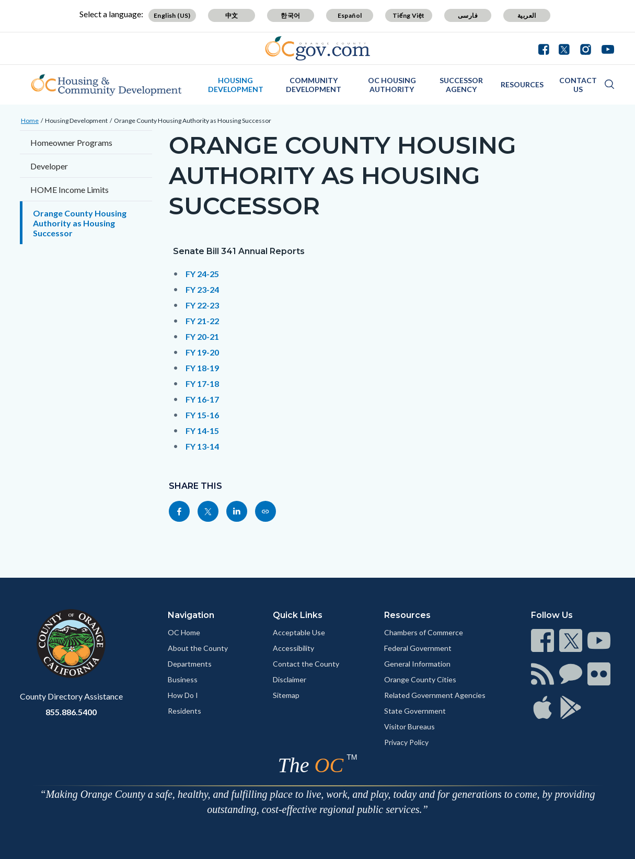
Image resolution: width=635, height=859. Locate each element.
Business (183, 679)
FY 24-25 (202, 274)
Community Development (313, 85)
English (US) (172, 15)
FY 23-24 (202, 289)
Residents (184, 710)
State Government (415, 710)
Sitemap (286, 695)
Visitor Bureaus (409, 726)
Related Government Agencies (435, 695)
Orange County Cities (420, 679)
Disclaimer (289, 679)
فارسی (468, 15)
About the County (198, 648)
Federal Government (418, 648)
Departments (190, 663)
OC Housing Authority (392, 85)
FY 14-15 (202, 431)
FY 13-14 (202, 446)
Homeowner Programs (71, 142)
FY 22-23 (202, 305)
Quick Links (297, 615)
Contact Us (578, 85)
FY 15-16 (202, 415)
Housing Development (235, 85)
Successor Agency (461, 85)
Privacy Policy (406, 742)
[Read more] (317, 48)
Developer (49, 166)
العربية (526, 15)
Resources (522, 84)
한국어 (290, 15)
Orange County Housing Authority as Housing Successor (192, 120)
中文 (231, 15)
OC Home (184, 632)
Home (30, 120)
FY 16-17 (202, 399)
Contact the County (306, 663)
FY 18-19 (202, 368)
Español (350, 15)
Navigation (191, 615)
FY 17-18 (202, 383)
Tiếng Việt (408, 15)
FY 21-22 (202, 321)
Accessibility (293, 648)
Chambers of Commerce (423, 632)
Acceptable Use (299, 632)
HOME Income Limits (69, 189)
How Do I (183, 695)
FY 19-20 (202, 352)
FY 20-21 (202, 336)
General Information (417, 663)
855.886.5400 (71, 712)
